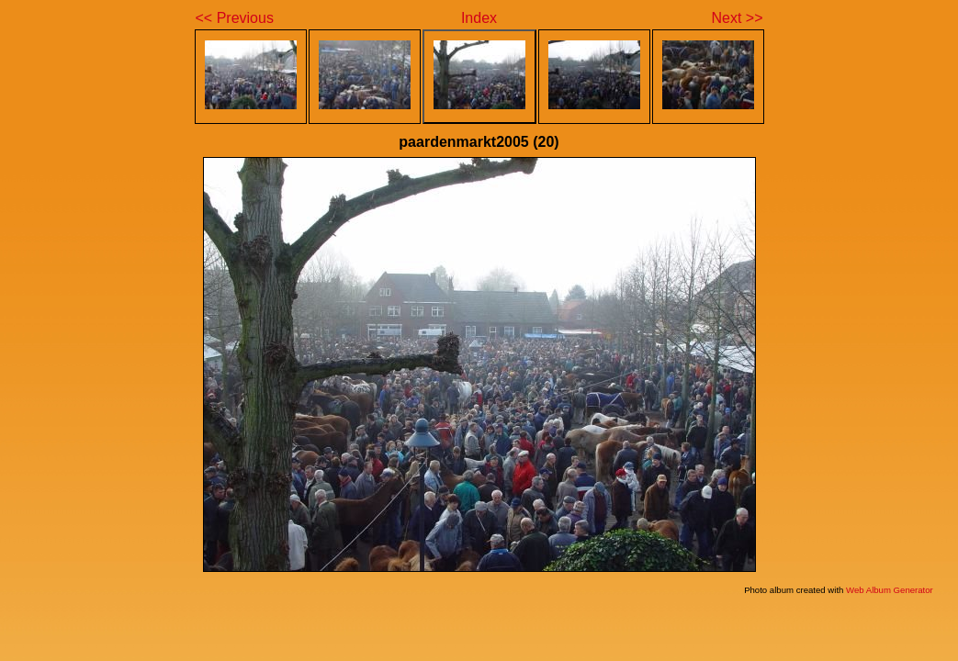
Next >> (736, 18)
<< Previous (235, 18)
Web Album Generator (889, 590)
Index (479, 18)
